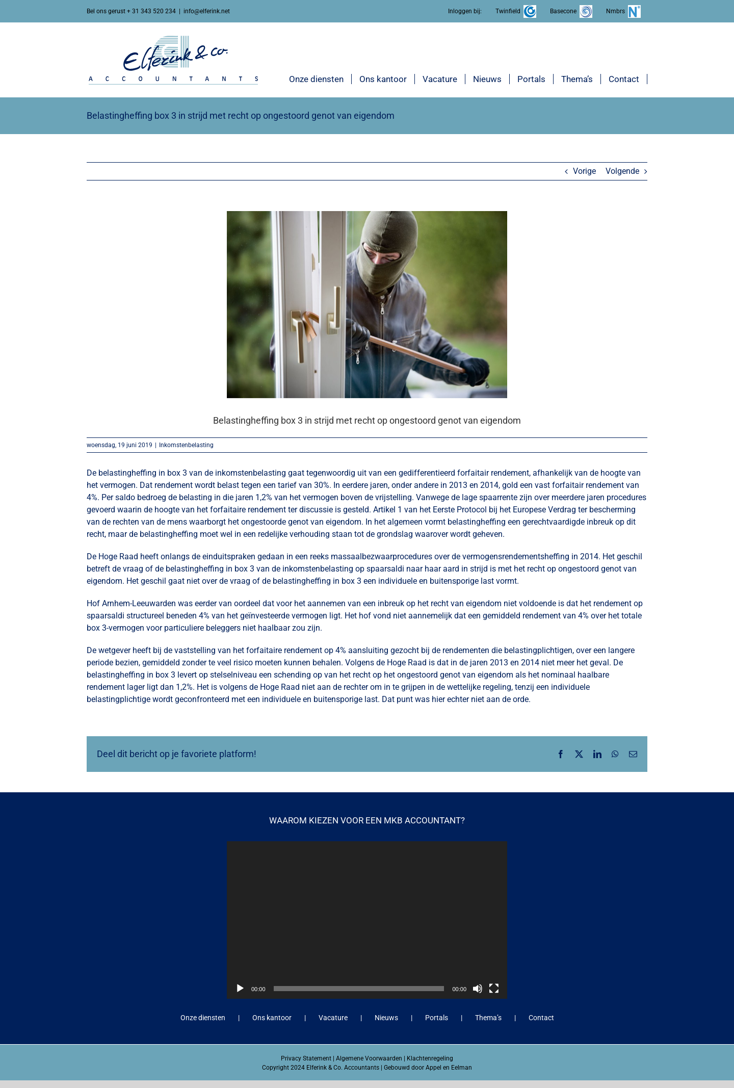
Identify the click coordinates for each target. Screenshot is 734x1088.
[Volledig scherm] (494, 988)
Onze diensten (202, 1018)
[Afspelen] (240, 988)
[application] (367, 920)
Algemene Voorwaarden (369, 1058)
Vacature (333, 1018)
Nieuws (386, 1018)
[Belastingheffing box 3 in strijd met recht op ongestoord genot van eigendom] (367, 304)
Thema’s (488, 1018)
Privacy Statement (306, 1058)
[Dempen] (478, 988)
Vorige (584, 171)
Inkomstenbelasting (186, 445)
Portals (436, 1018)
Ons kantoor (272, 1018)
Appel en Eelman (449, 1067)
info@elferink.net (207, 11)
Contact (541, 1018)
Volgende (622, 171)
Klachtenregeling (430, 1058)
